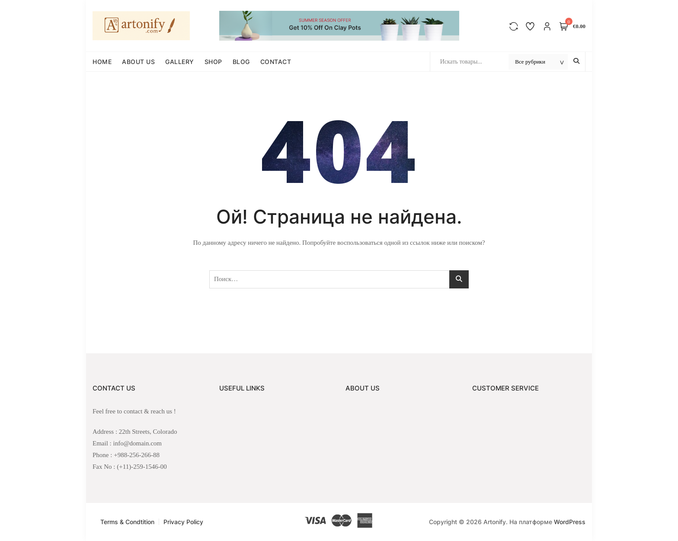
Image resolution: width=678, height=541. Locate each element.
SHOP (213, 61)
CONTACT (275, 61)
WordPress (569, 521)
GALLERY (179, 61)
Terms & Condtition (127, 521)
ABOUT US (138, 61)
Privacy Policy (183, 521)
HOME (102, 61)
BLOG (241, 61)
